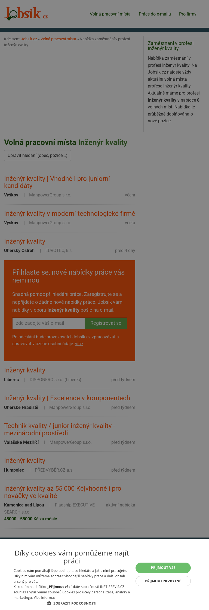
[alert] (104, 305)
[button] (72, 603)
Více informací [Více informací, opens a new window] (45, 597)
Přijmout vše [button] (163, 567)
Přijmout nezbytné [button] (163, 581)
